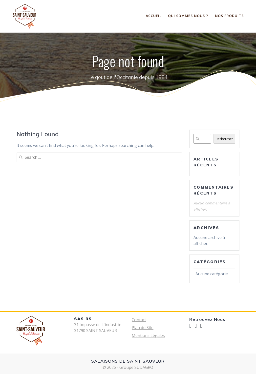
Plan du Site (142, 327)
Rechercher (224, 139)
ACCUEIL (153, 15)
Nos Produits (229, 15)
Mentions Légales (148, 335)
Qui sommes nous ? (188, 15)
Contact (139, 319)
